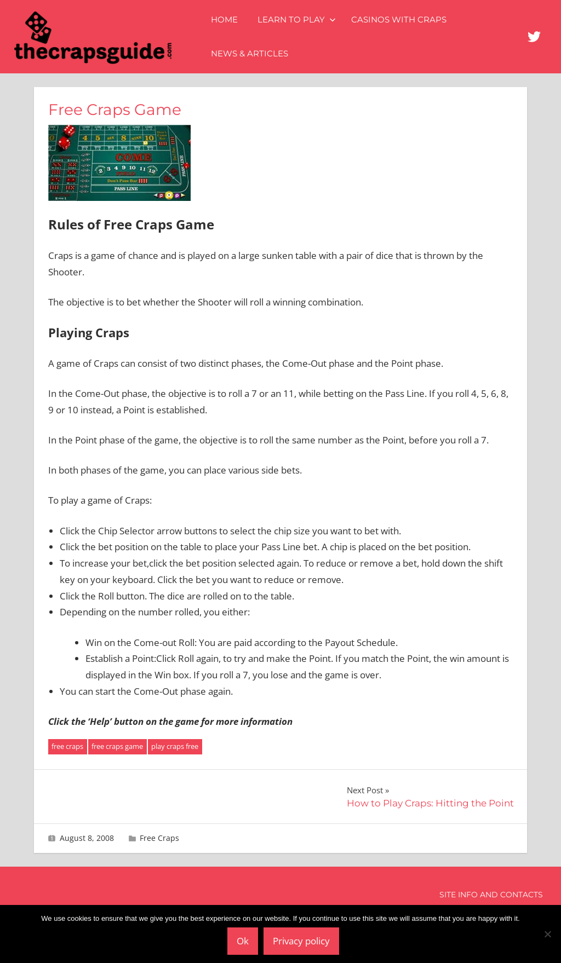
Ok (243, 941)
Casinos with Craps (398, 19)
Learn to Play (296, 19)
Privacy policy (301, 941)
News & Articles (249, 53)
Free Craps (159, 838)
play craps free (174, 746)
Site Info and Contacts (491, 894)
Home (224, 19)
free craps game (117, 746)
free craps (67, 746)
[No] (547, 934)
